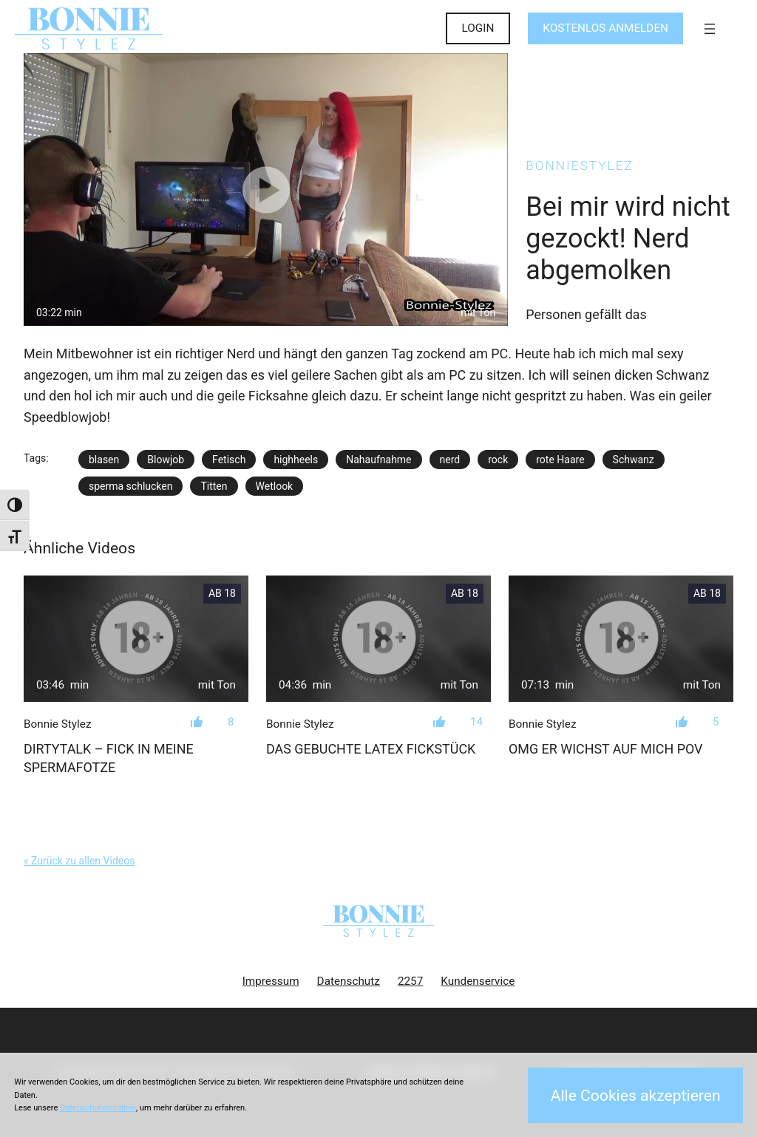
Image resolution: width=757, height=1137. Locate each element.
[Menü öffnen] (710, 29)
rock (498, 459)
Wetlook (274, 486)
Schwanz (633, 459)
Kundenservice (478, 981)
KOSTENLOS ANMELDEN (605, 28)
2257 (410, 981)
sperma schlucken (130, 486)
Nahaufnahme (378, 459)
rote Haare (560, 459)
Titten (213, 486)
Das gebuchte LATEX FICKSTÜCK (370, 749)
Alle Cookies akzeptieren (636, 1095)
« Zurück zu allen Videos (79, 861)
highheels (296, 459)
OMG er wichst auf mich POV (606, 749)
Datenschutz (348, 981)
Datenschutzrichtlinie (98, 1108)
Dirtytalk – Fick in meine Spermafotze (109, 758)
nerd (450, 459)
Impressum (270, 981)
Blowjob (165, 459)
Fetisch (228, 459)
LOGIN (478, 28)
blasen (104, 459)
